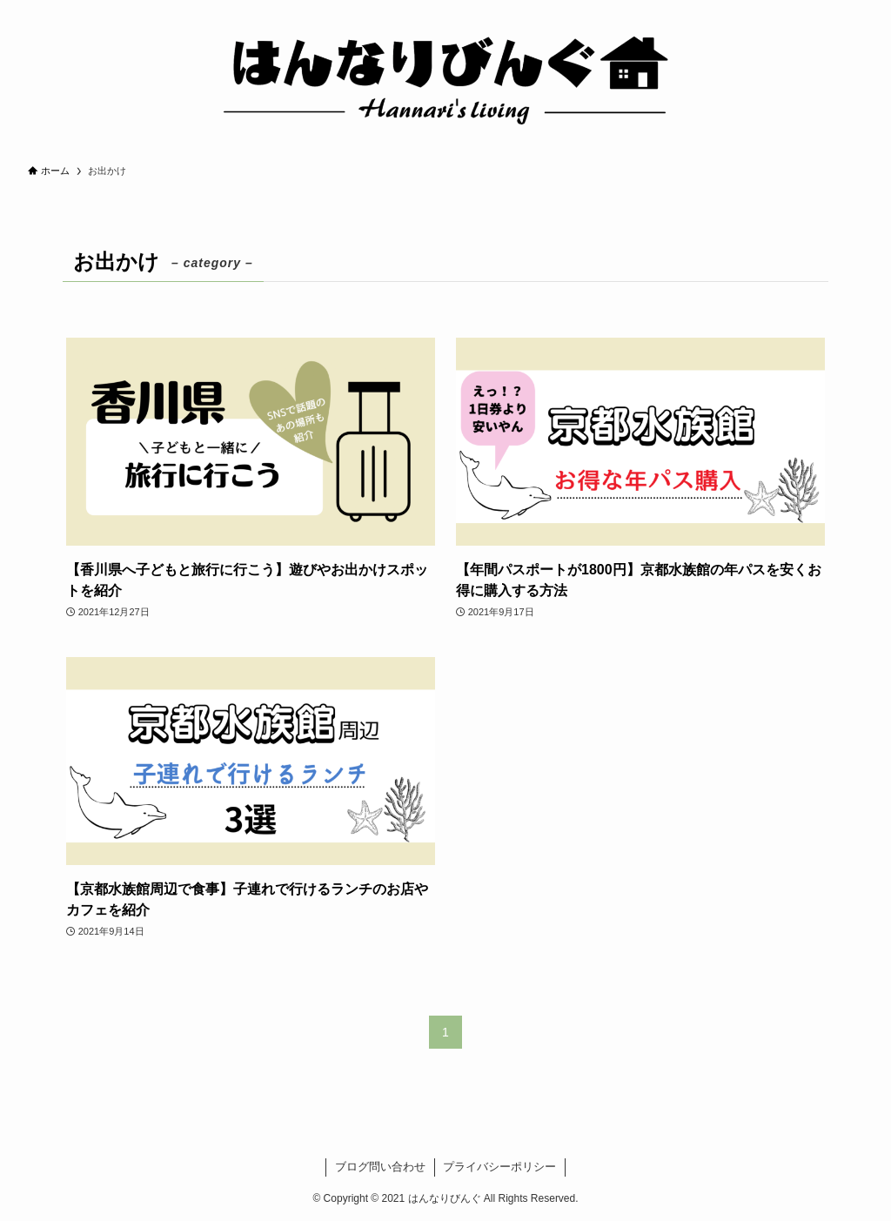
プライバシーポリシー (499, 1166)
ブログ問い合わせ (380, 1166)
